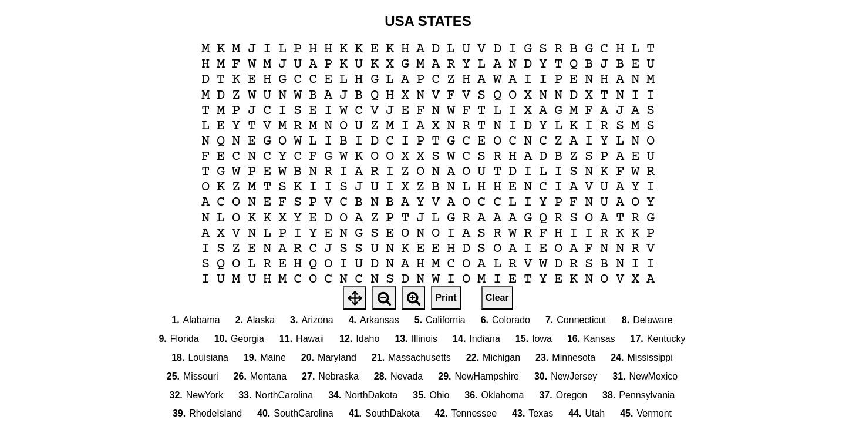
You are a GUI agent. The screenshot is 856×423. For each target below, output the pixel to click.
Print (445, 298)
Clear (497, 298)
